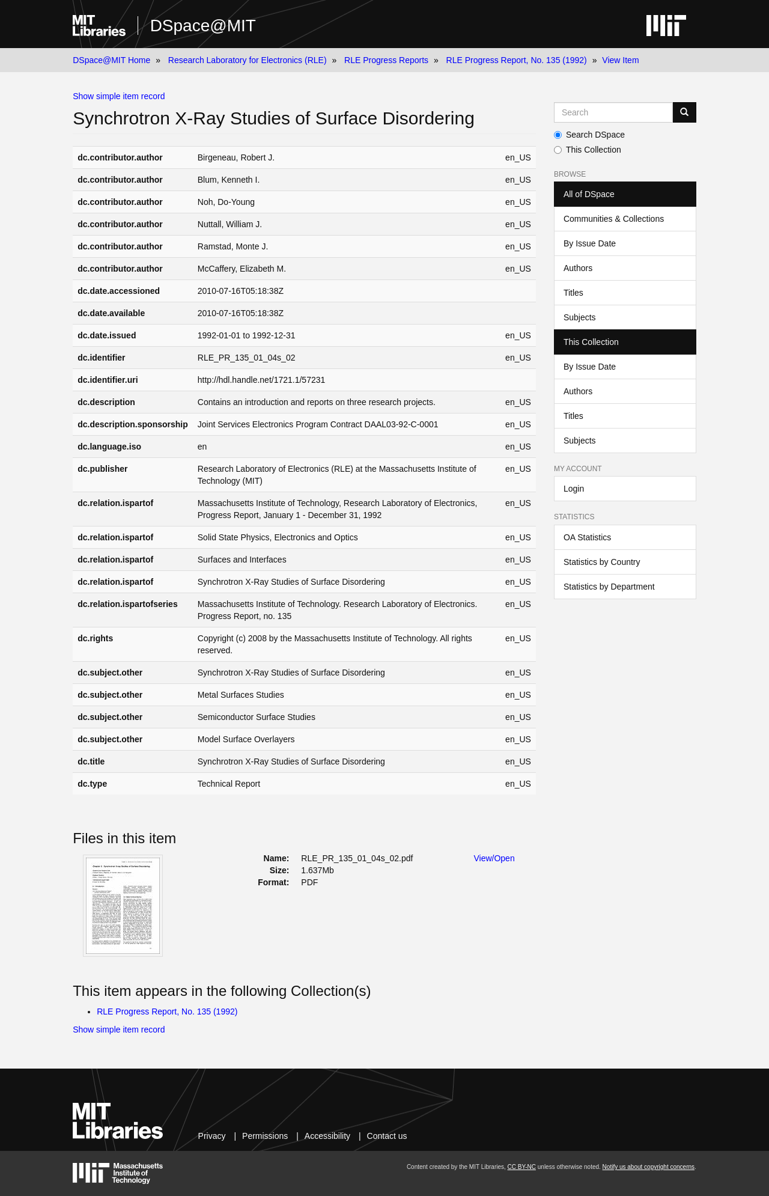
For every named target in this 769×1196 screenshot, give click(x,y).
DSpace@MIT (203, 25)
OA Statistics (587, 537)
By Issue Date (590, 243)
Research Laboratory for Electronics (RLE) (247, 60)
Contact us (387, 1136)
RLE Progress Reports (386, 60)
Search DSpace (589, 134)
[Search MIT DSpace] (613, 112)
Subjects (580, 317)
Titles (573, 292)
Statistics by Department (609, 586)
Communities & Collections (614, 219)
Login (574, 488)
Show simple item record (119, 96)
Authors (578, 268)
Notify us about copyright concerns (649, 1167)
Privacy (212, 1136)
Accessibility (327, 1136)
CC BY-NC (522, 1167)
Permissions (265, 1136)
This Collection (587, 149)
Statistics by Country (602, 562)
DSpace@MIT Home (111, 60)
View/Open (493, 858)
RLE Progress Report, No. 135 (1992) (516, 60)
